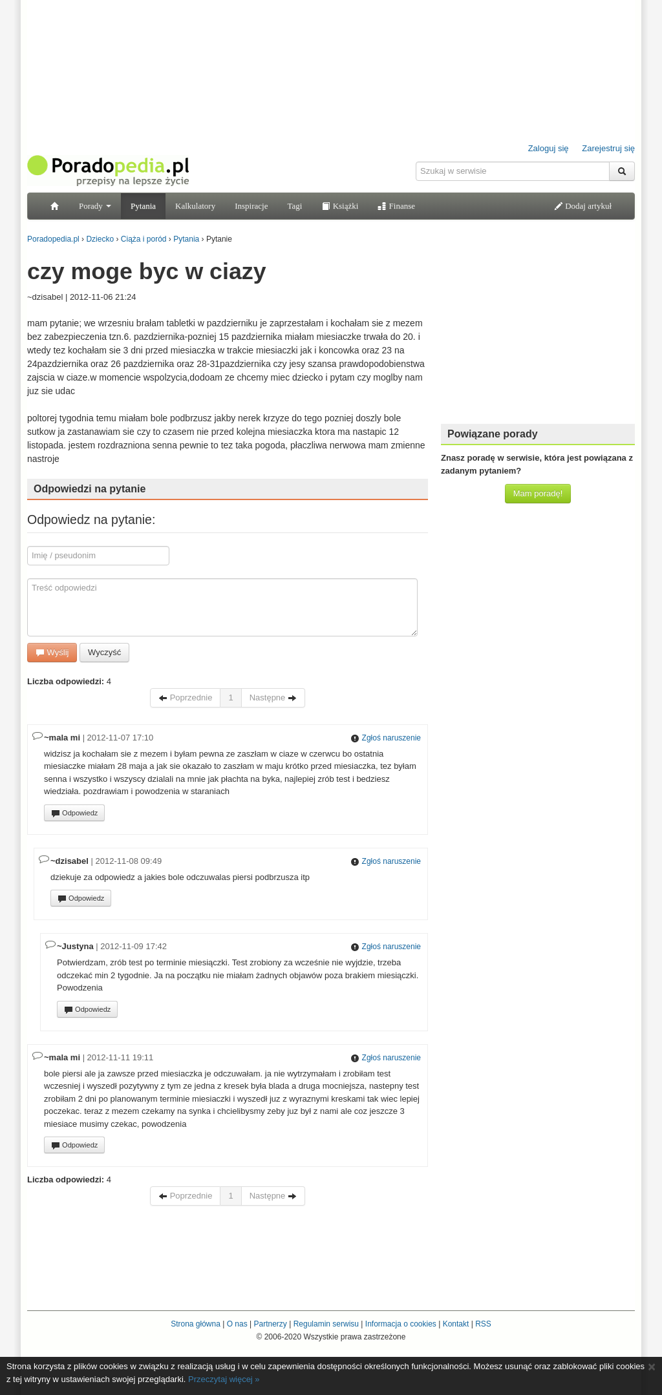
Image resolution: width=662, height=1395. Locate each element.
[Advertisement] (538, 333)
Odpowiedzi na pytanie (89, 488)
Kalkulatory (195, 206)
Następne (273, 697)
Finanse (396, 206)
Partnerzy (269, 1323)
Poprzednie (185, 697)
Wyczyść (104, 652)
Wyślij (52, 652)
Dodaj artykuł (583, 206)
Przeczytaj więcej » (224, 1379)
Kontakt (456, 1323)
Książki (339, 206)
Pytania (143, 206)
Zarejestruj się (608, 148)
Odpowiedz (74, 813)
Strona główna (195, 1323)
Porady (95, 206)
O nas (237, 1323)
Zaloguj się (548, 148)
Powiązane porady (492, 433)
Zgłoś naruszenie (385, 737)
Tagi (294, 206)
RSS (483, 1323)
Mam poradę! (538, 493)
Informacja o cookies (400, 1323)
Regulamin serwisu (326, 1323)
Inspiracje (251, 206)
